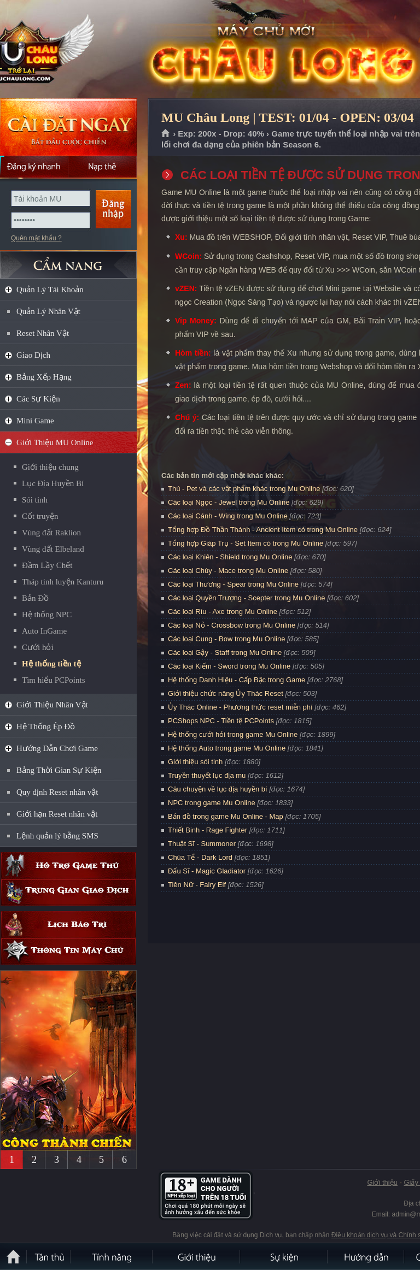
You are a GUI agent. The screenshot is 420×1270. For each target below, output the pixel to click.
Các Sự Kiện (38, 398)
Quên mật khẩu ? (36, 238)
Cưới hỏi (38, 647)
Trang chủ (166, 133)
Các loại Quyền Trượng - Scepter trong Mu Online (246, 598)
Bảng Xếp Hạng (44, 377)
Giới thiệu (382, 1182)
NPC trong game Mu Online (211, 803)
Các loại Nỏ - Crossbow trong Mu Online (231, 625)
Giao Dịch (33, 355)
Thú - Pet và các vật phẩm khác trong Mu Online (244, 489)
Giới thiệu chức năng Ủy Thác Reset (225, 693)
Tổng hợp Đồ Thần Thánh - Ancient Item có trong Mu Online (263, 529)
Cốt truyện (40, 516)
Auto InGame (44, 631)
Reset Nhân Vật (42, 333)
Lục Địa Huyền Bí (53, 483)
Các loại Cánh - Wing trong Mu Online (228, 516)
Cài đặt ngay (68, 127)
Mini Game (35, 420)
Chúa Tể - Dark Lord (200, 857)
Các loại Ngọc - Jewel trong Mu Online (228, 502)
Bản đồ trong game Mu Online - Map (225, 816)
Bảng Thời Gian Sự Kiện (59, 770)
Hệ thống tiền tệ (51, 663)
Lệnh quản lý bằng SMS (57, 835)
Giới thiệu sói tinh (195, 762)
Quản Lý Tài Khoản (50, 289)
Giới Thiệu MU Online (54, 442)
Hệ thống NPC (47, 614)
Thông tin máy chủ (68, 951)
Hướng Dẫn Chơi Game (57, 748)
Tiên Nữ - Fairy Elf (197, 885)
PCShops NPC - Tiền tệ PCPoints (221, 721)
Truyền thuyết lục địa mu (207, 775)
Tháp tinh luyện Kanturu (62, 581)
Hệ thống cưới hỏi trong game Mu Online (233, 734)
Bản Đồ (35, 598)
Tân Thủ (49, 1256)
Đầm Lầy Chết (47, 565)
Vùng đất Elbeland (53, 549)
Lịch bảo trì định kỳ (68, 924)
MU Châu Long (79, 50)
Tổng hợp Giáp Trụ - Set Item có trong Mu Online (245, 543)
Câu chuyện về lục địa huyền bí (217, 789)
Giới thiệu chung (50, 467)
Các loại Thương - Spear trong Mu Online (233, 584)
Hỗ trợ (68, 865)
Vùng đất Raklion (51, 532)
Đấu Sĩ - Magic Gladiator (207, 871)
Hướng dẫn (366, 1256)
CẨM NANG (68, 260)
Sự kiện (284, 1256)
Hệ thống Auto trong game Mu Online (226, 748)
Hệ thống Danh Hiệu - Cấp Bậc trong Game (236, 680)
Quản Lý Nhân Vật (48, 311)
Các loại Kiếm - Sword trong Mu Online (229, 666)
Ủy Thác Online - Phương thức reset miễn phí (240, 707)
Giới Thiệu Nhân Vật (52, 704)
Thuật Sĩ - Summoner (202, 844)
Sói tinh (35, 499)
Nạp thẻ (102, 167)
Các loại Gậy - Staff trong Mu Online (225, 652)
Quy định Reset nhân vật (57, 792)
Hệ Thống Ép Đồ (45, 726)
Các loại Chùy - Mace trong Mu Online (228, 570)
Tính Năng (112, 1256)
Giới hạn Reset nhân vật (56, 814)
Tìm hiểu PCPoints (53, 680)
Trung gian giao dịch (68, 892)
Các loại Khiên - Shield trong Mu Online (230, 557)
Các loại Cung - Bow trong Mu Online (226, 639)
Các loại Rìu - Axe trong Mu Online (222, 611)
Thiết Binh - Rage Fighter (207, 830)
